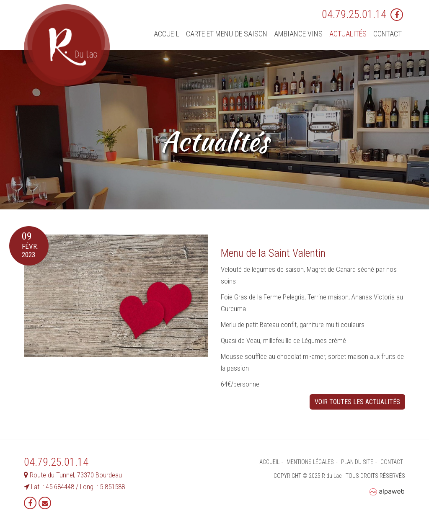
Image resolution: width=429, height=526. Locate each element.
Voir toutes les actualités (357, 402)
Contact (387, 33)
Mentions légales (310, 462)
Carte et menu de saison (226, 33)
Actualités (348, 33)
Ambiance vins (298, 33)
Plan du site (357, 462)
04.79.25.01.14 (354, 14)
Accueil (166, 33)
